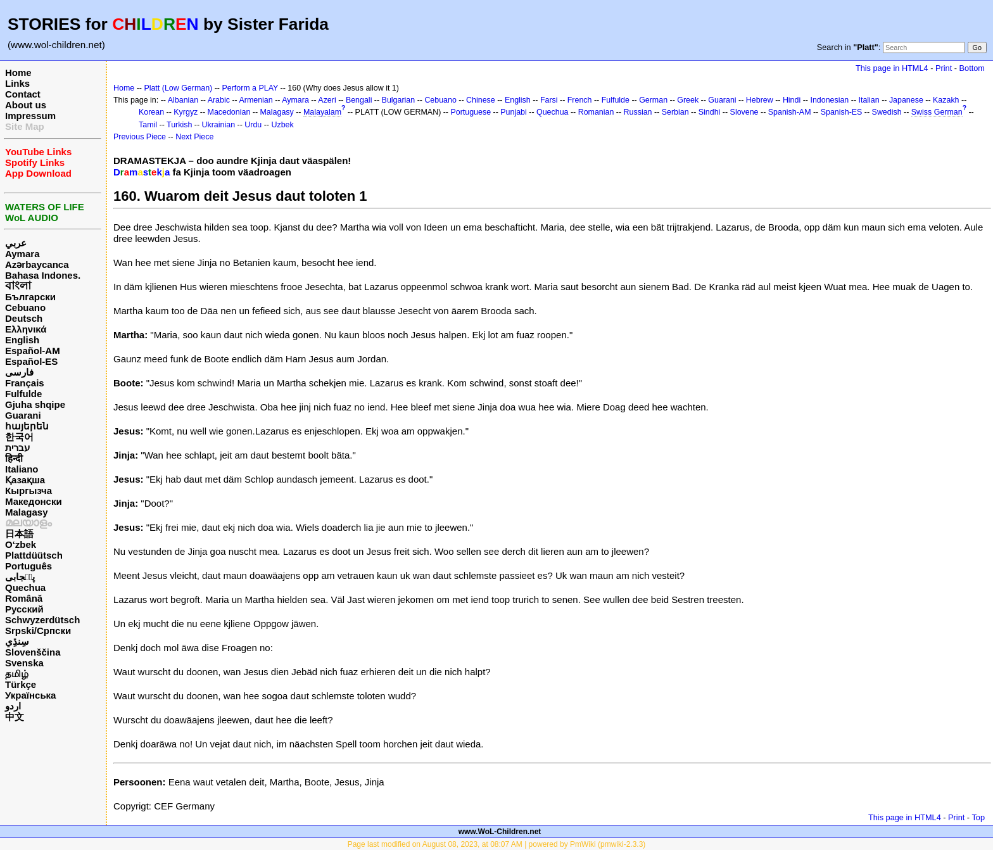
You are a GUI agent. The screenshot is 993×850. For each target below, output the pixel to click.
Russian (638, 112)
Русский (24, 609)
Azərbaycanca (37, 264)
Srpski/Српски (38, 630)
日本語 (19, 533)
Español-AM (32, 350)
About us (25, 104)
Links (17, 83)
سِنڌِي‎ (17, 641)
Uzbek (282, 124)
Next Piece (194, 136)
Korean (151, 112)
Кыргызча (28, 490)
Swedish (887, 112)
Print (943, 68)
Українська (30, 695)
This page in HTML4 (892, 68)
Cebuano (25, 307)
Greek (688, 100)
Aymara (22, 253)
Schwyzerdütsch (42, 619)
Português (28, 566)
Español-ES (31, 361)
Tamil (148, 124)
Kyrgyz (186, 112)
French (579, 100)
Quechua (25, 587)
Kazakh (946, 100)
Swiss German (937, 112)
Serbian (675, 112)
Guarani (23, 415)
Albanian (183, 100)
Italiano (22, 469)
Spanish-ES (842, 112)
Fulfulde (23, 393)
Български (30, 296)
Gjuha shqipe (35, 404)
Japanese (906, 100)
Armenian (255, 100)
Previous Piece (139, 136)
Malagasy (26, 512)
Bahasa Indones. (42, 275)
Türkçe (20, 684)
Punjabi (513, 112)
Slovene (744, 112)
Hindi (791, 100)
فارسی (19, 372)
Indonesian (829, 100)
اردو (13, 706)
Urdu (253, 124)
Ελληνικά (25, 329)
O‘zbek (20, 544)
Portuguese (470, 112)
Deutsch (23, 318)
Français (24, 382)
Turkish (179, 124)
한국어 (19, 436)
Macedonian (229, 112)
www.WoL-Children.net (500, 831)
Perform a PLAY (250, 88)
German (653, 100)
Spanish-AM (789, 112)
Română (23, 598)
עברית (17, 447)
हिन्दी (14, 458)
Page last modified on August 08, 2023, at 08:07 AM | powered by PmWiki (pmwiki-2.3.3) (497, 844)
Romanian (596, 112)
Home (18, 72)
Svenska (24, 662)
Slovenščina (33, 652)
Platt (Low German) (178, 88)
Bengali (359, 100)
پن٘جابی (20, 576)
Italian (868, 100)
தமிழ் (16, 673)
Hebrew (759, 100)
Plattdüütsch (34, 555)
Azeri (327, 100)
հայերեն (27, 426)
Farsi (549, 100)
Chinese (480, 100)
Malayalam (322, 112)
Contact (23, 94)
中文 (14, 716)
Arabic (219, 100)
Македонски (33, 501)
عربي (16, 243)
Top (978, 817)
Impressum (30, 115)
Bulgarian (398, 100)
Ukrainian (219, 124)
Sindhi (710, 112)
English (22, 339)
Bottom (972, 68)
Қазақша (25, 479)
